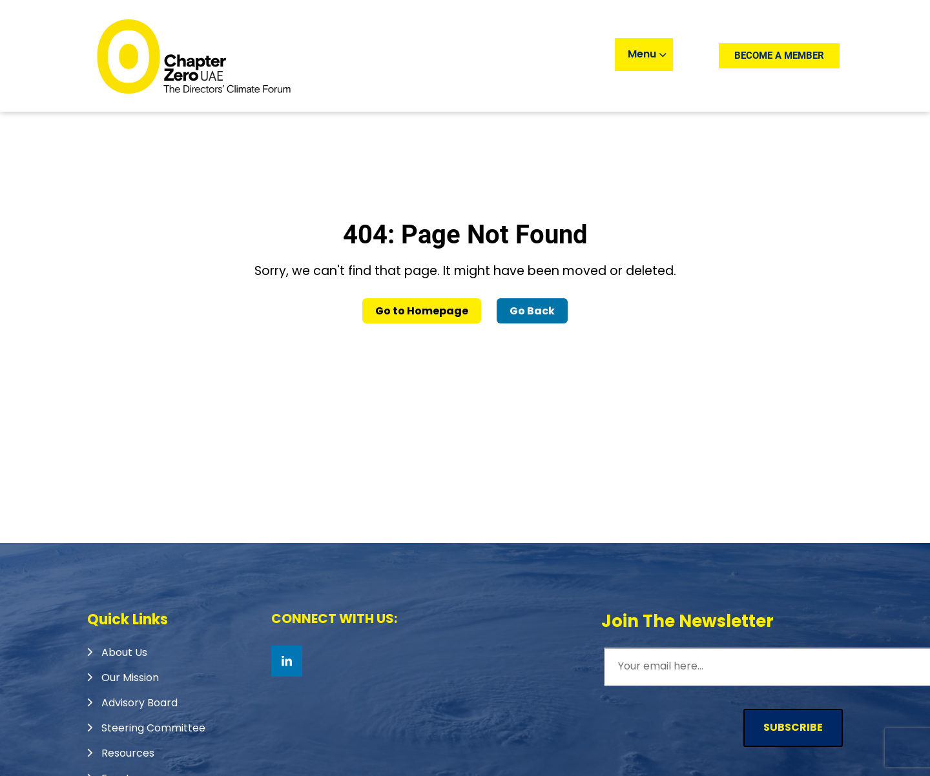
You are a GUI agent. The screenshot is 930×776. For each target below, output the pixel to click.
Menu (647, 53)
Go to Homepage (421, 310)
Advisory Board (139, 702)
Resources (127, 753)
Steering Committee (153, 727)
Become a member (779, 55)
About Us (124, 652)
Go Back (532, 310)
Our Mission (130, 677)
